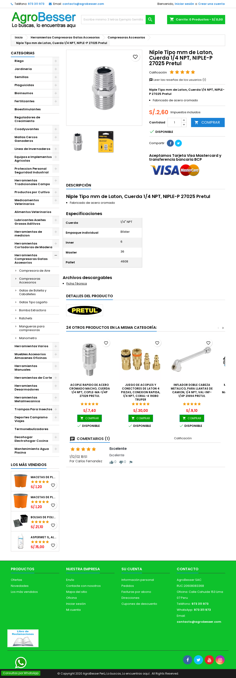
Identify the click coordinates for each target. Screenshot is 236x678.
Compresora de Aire (34, 270)
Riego (19, 61)
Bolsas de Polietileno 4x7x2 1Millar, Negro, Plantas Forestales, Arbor (44, 517)
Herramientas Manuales (26, 368)
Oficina (71, 598)
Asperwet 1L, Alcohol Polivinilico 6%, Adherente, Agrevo (44, 537)
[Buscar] (118, 19)
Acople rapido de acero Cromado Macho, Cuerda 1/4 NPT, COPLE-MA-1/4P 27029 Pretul (89, 390)
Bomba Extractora (32, 310)
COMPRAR (207, 122)
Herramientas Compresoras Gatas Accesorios (31, 259)
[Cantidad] (174, 122)
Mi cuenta (73, 610)
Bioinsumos (24, 93)
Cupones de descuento (139, 604)
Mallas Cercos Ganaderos (26, 139)
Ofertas (16, 580)
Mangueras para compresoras (31, 328)
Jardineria (23, 69)
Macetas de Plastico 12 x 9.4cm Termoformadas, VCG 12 (44, 477)
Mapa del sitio (76, 592)
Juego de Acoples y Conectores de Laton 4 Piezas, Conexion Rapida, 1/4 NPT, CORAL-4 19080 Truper (140, 392)
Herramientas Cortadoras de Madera (33, 245)
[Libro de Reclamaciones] (22, 638)
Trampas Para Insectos (33, 409)
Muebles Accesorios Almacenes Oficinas (31, 356)
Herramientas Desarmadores (27, 388)
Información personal (137, 580)
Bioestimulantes (28, 109)
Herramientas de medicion (28, 234)
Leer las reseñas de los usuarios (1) (177, 80)
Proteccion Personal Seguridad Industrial (32, 170)
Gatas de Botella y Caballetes (32, 292)
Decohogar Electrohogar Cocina (31, 439)
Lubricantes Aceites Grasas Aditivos (30, 222)
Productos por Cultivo (32, 192)
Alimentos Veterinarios (33, 212)
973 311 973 (36, 4)
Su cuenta (131, 569)
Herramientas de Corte (33, 377)
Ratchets (25, 318)
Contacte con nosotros (83, 586)
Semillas (21, 77)
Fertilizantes (24, 101)
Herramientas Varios (31, 346)
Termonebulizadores (31, 429)
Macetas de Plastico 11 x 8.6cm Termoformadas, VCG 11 (44, 497)
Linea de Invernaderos (32, 149)
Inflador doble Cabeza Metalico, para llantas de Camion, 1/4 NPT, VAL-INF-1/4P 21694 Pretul (192, 390)
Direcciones (130, 598)
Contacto (187, 569)
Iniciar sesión (184, 4)
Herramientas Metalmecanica (27, 399)
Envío (70, 580)
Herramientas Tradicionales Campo (32, 182)
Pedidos (127, 586)
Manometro (28, 338)
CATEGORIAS (23, 53)
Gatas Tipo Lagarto (33, 302)
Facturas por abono (136, 592)
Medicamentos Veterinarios (27, 202)
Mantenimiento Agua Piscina (32, 451)
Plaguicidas (24, 85)
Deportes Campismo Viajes (31, 419)
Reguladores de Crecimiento (27, 119)
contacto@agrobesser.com (83, 4)
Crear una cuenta (211, 4)
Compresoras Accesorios (29, 280)
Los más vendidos (29, 464)
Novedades (20, 586)
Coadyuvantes (27, 129)
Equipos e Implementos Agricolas (33, 159)
